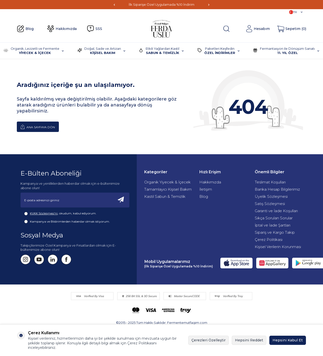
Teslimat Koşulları (270, 182)
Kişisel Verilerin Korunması (278, 246)
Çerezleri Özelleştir (208, 340)
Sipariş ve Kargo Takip (275, 232)
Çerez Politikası (268, 239)
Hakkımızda (62, 28)
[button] (114, 4)
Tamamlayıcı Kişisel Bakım (168, 189)
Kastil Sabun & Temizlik (164, 196)
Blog (25, 29)
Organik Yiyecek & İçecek (167, 182)
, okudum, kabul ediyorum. (60, 213)
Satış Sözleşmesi (270, 203)
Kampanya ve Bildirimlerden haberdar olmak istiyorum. (67, 222)
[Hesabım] (258, 28)
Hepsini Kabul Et (288, 340)
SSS (94, 28)
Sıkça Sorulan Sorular (274, 218)
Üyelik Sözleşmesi (271, 196)
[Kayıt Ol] (121, 200)
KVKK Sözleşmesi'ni (44, 213)
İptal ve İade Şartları (272, 225)
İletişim (205, 189)
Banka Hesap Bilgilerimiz (277, 189)
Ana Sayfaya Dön (38, 126)
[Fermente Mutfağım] (161, 29)
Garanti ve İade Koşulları (276, 210)
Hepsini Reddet (249, 340)
